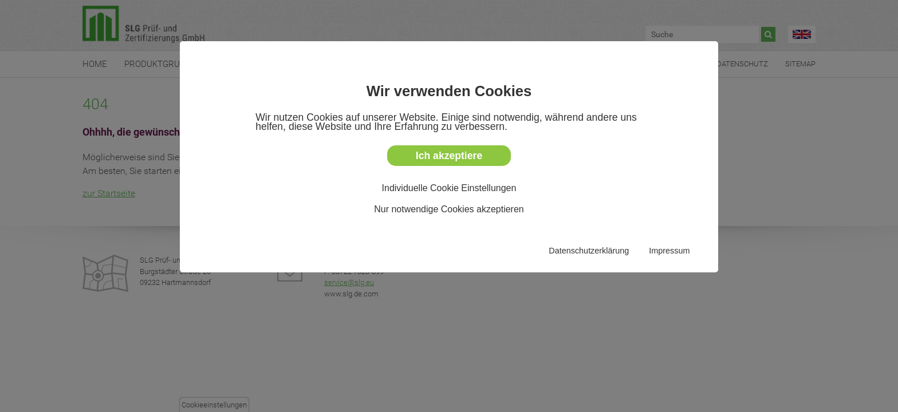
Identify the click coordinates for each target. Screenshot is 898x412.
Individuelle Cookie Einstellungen (449, 188)
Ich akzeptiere (449, 155)
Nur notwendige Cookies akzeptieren (448, 209)
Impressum (669, 250)
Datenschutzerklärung (589, 250)
